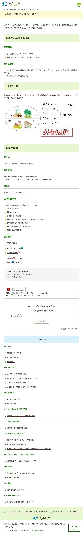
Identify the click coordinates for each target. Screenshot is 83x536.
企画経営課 (13, 9)
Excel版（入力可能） (15, 248)
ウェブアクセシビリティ (13, 511)
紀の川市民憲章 (12, 357)
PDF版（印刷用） (14, 253)
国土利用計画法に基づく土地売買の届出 (21, 440)
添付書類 (14, 258)
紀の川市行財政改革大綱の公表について (21, 473)
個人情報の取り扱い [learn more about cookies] (39, 530)
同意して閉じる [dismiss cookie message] (74, 528)
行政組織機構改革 (13, 477)
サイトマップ (75, 511)
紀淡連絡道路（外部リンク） (16, 490)
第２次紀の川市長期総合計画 (17, 382)
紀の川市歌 (11, 362)
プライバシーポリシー (30, 511)
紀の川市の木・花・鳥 (14, 353)
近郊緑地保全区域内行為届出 (17, 444)
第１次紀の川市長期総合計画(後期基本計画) (22, 378)
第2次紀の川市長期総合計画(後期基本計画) (22, 387)
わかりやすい (17, 314)
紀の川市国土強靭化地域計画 (17, 428)
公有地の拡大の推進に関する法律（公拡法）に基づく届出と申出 (29, 449)
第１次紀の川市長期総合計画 (17, 374)
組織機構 (56, 511)
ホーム (6, 9)
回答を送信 (41, 321)
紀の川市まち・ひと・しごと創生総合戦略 (21, 416)
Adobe (9, 295)
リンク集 (65, 511)
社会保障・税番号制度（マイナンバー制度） (21, 502)
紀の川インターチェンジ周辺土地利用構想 (21, 461)
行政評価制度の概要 (14, 399)
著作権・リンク (45, 511)
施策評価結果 (12, 403)
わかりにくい (17, 316)
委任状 (13, 262)
